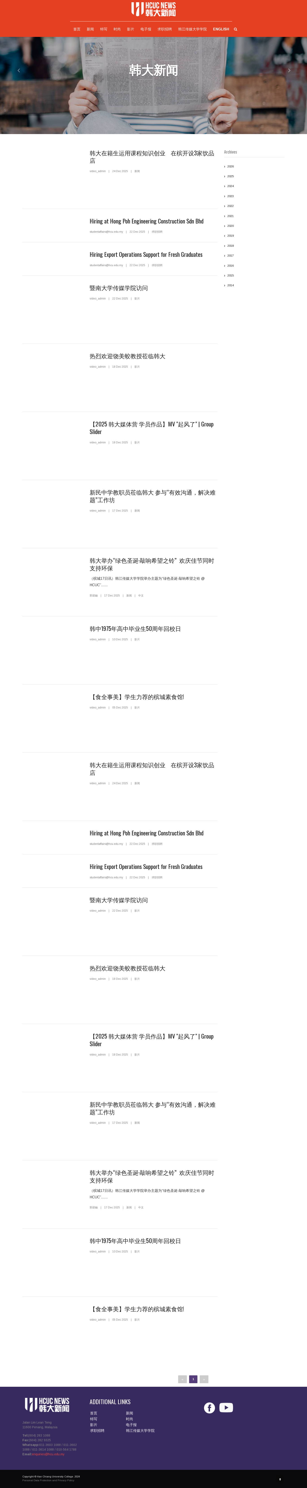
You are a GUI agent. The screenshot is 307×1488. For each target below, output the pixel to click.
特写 (103, 29)
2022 (254, 206)
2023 (254, 197)
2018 (254, 246)
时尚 (117, 29)
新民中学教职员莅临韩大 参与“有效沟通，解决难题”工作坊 (153, 496)
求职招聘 (165, 29)
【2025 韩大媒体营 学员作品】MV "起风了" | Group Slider (152, 427)
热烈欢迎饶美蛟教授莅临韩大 (127, 355)
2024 (254, 187)
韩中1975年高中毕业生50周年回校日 (135, 628)
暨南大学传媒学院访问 (119, 287)
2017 (254, 256)
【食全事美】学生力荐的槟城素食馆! (137, 696)
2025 (254, 177)
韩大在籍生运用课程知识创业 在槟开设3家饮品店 (152, 156)
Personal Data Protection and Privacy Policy (48, 1483)
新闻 (90, 29)
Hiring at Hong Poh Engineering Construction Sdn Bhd (146, 221)
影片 (130, 29)
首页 (76, 29)
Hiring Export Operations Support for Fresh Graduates (146, 254)
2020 (254, 226)
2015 (254, 276)
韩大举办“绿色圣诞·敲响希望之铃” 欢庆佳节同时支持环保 (152, 564)
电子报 (146, 29)
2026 (254, 167)
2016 (254, 266)
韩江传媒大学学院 (192, 29)
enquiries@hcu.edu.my (48, 1457)
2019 (254, 236)
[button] (15, 70)
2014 (254, 286)
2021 (254, 217)
